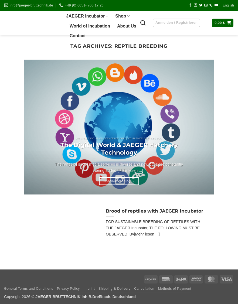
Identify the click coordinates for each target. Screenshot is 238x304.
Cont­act (78, 35)
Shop (122, 16)
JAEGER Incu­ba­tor (87, 16)
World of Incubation (90, 26)
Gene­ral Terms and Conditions (28, 289)
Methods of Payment (174, 289)
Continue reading (119, 181)
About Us (126, 26)
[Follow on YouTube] (216, 5)
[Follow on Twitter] (200, 5)
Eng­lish (228, 5)
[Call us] (211, 5)
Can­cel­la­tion (144, 289)
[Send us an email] (206, 5)
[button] (222, 23)
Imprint (89, 289)
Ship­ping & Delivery (114, 289)
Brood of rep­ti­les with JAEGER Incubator (154, 211)
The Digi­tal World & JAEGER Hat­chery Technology (119, 148)
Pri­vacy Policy (68, 289)
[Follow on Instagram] (195, 5)
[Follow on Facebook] (190, 5)
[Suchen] (142, 23)
